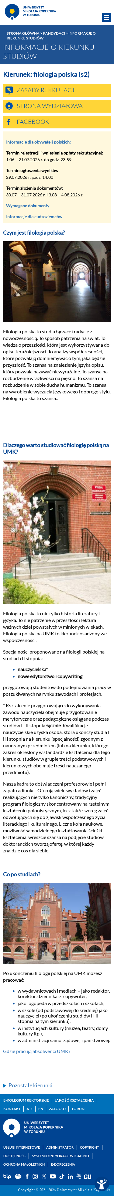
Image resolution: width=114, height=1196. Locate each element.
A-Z (29, 1108)
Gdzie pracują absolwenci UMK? (36, 1051)
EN (40, 1108)
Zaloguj (57, 1108)
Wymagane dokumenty (27, 205)
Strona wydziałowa (50, 106)
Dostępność (14, 1156)
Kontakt (12, 1108)
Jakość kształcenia (74, 1100)
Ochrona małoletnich (24, 1164)
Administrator (60, 1147)
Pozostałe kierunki (31, 1085)
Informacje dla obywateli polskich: (38, 141)
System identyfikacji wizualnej (60, 1156)
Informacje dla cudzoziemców (34, 216)
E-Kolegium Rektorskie (26, 1100)
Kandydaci (54, 33)
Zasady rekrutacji (46, 90)
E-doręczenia (63, 1164)
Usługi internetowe (21, 1147)
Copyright (89, 1147)
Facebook (33, 122)
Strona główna (23, 33)
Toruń (78, 1108)
